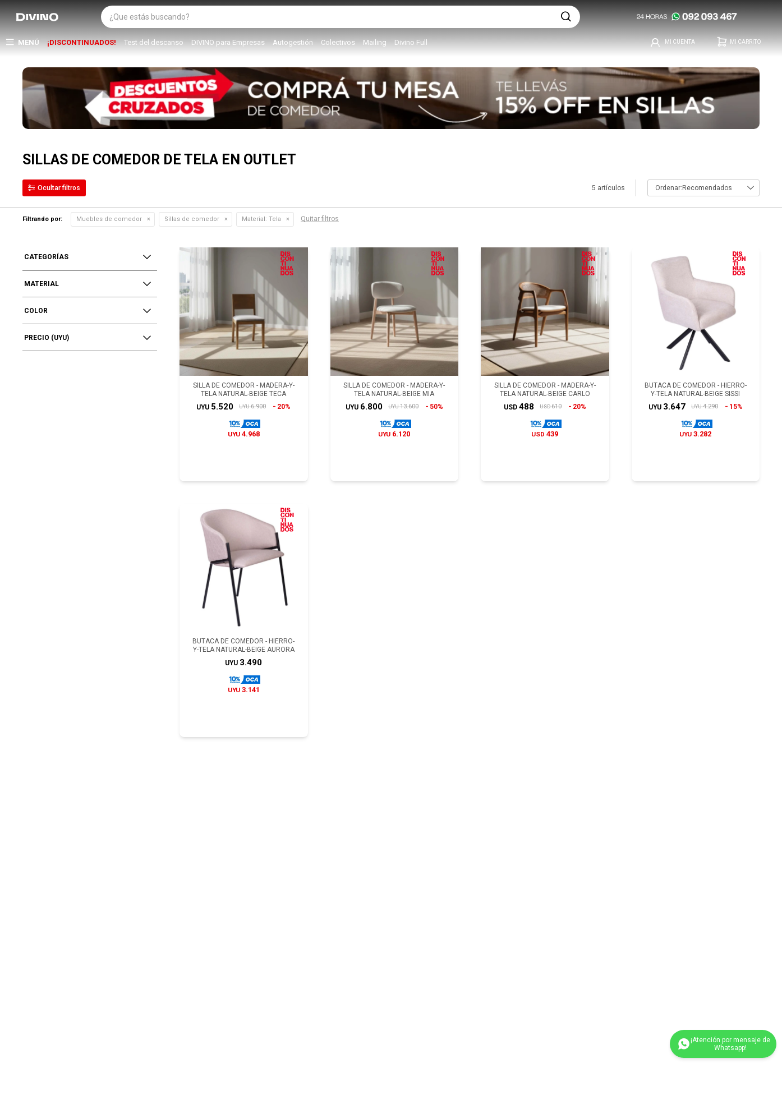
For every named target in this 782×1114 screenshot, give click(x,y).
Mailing (375, 42)
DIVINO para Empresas (228, 42)
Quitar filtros (320, 219)
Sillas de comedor (191, 219)
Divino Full (410, 42)
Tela (261, 219)
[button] (566, 17)
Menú (28, 42)
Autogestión (293, 42)
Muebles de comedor (109, 219)
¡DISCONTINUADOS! (81, 42)
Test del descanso (153, 42)
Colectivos (338, 42)
